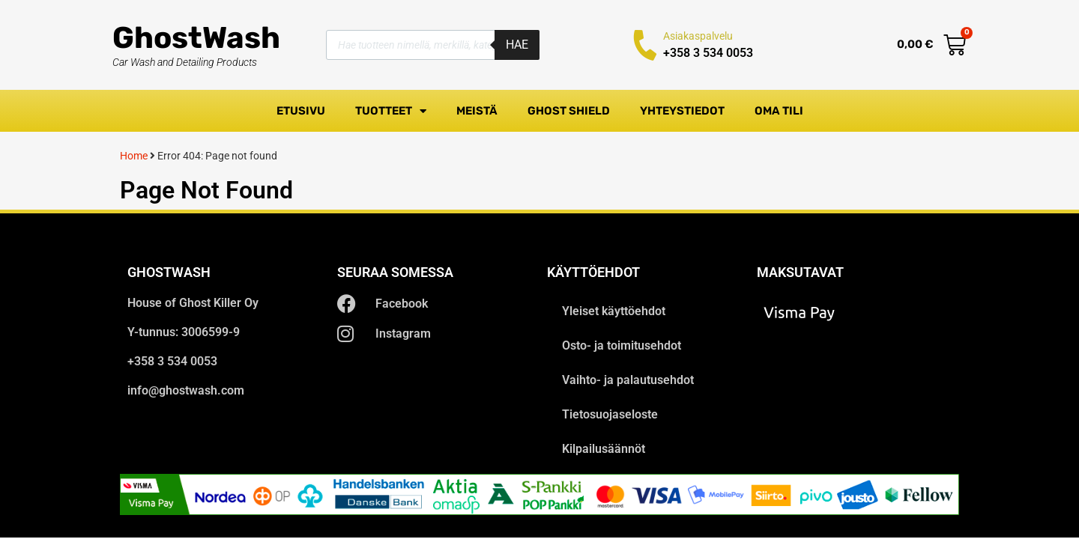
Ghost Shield (569, 111)
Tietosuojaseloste (610, 414)
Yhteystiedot (682, 111)
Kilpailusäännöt (603, 449)
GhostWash (196, 37)
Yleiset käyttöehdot (613, 311)
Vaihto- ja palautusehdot (628, 380)
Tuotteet (390, 111)
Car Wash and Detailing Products (184, 62)
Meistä (477, 111)
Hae (517, 44)
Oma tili (779, 111)
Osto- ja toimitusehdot (621, 345)
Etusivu (300, 111)
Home (134, 156)
